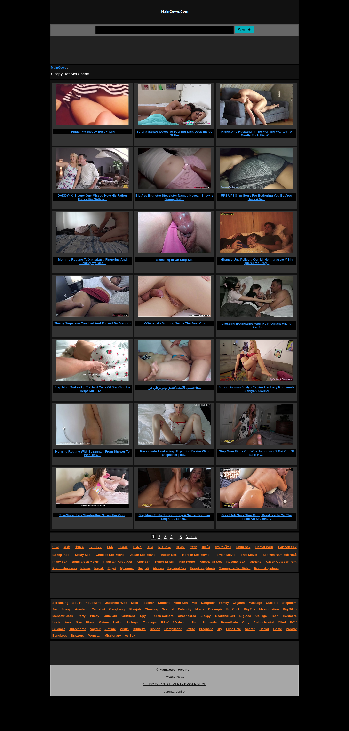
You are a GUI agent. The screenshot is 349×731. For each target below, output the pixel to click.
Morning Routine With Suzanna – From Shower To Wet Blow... (92, 453)
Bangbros (59, 635)
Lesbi (56, 622)
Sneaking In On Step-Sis (174, 260)
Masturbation (269, 609)
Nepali (99, 568)
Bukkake (58, 629)
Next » (191, 537)
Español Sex (176, 568)
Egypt (112, 568)
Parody (291, 629)
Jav (55, 609)
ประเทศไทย (223, 547)
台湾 (193, 547)
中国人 (79, 547)
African (158, 568)
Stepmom (289, 603)
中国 (55, 547)
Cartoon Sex (287, 547)
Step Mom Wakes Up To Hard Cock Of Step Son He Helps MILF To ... (92, 389)
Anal (68, 622)
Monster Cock (62, 616)
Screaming (60, 603)
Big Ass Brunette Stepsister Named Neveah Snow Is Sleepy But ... (174, 197)
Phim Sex (243, 547)
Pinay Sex (59, 561)
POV (293, 622)
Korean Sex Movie (195, 555)
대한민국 (164, 547)
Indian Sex (169, 555)
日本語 (123, 547)
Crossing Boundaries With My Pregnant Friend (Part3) (256, 325)
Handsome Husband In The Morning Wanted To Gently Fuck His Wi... (256, 133)
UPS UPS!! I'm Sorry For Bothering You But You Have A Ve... (256, 197)
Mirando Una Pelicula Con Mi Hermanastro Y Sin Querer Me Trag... (256, 261)
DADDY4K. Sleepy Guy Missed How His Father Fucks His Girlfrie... (92, 197)
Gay (79, 622)
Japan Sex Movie (142, 555)
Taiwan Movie (225, 555)
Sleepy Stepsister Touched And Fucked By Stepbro (92, 323)
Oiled (282, 622)
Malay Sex (82, 555)
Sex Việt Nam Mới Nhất (280, 555)
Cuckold (272, 603)
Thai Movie (249, 555)
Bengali (143, 568)
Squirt (77, 603)
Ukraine (255, 561)
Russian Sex (235, 561)
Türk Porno (186, 561)
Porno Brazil (164, 561)
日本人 (137, 547)
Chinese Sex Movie (110, 555)
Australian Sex (211, 561)
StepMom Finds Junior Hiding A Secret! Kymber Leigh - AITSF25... (174, 517)
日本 (110, 547)
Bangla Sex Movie (85, 561)
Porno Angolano (266, 568)
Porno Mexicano (64, 568)
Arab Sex (143, 561)
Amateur (81, 609)
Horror (264, 629)
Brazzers (77, 635)
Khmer (85, 568)
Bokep (66, 609)
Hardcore (290, 616)
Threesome (77, 629)
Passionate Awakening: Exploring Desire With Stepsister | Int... (174, 453)
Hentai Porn (264, 547)
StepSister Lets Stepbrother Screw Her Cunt (92, 515)
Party (82, 616)
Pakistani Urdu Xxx (117, 561)
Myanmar (127, 568)
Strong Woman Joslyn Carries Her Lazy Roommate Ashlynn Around (256, 389)
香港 (67, 547)
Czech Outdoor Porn (281, 561)
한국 (150, 547)
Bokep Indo (61, 555)
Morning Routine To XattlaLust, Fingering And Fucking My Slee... (92, 261)
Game (277, 629)
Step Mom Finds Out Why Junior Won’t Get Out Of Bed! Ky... (256, 453)
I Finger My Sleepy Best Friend (92, 131)
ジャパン (95, 547)
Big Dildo (290, 609)
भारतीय (206, 547)
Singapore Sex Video (234, 568)
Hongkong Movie (202, 568)
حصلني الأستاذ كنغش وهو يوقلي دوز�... (174, 388)
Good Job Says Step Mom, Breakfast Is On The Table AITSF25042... (256, 517)
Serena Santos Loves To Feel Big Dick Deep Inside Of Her (174, 133)
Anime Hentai (264, 622)
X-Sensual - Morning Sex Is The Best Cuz (174, 323)
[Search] (164, 30)
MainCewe (58, 67)
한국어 (180, 547)
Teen (274, 616)
